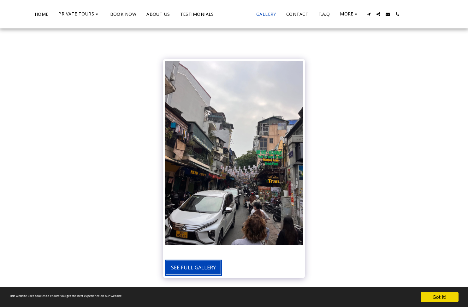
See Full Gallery (193, 267)
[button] (55, 14)
